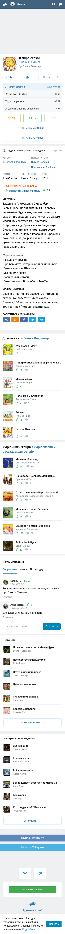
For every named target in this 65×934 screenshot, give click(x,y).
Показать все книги (32, 722)
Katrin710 (16, 580)
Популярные (10, 569)
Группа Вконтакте (32, 838)
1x (58, 77)
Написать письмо (33, 889)
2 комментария (32, 127)
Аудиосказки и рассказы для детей (24, 151)
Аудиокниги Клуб (32, 902)
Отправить (52, 626)
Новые (23, 569)
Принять (54, 924)
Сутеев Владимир (30, 61)
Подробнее (28, 929)
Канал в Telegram (32, 847)
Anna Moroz (17, 604)
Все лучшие (31, 820)
